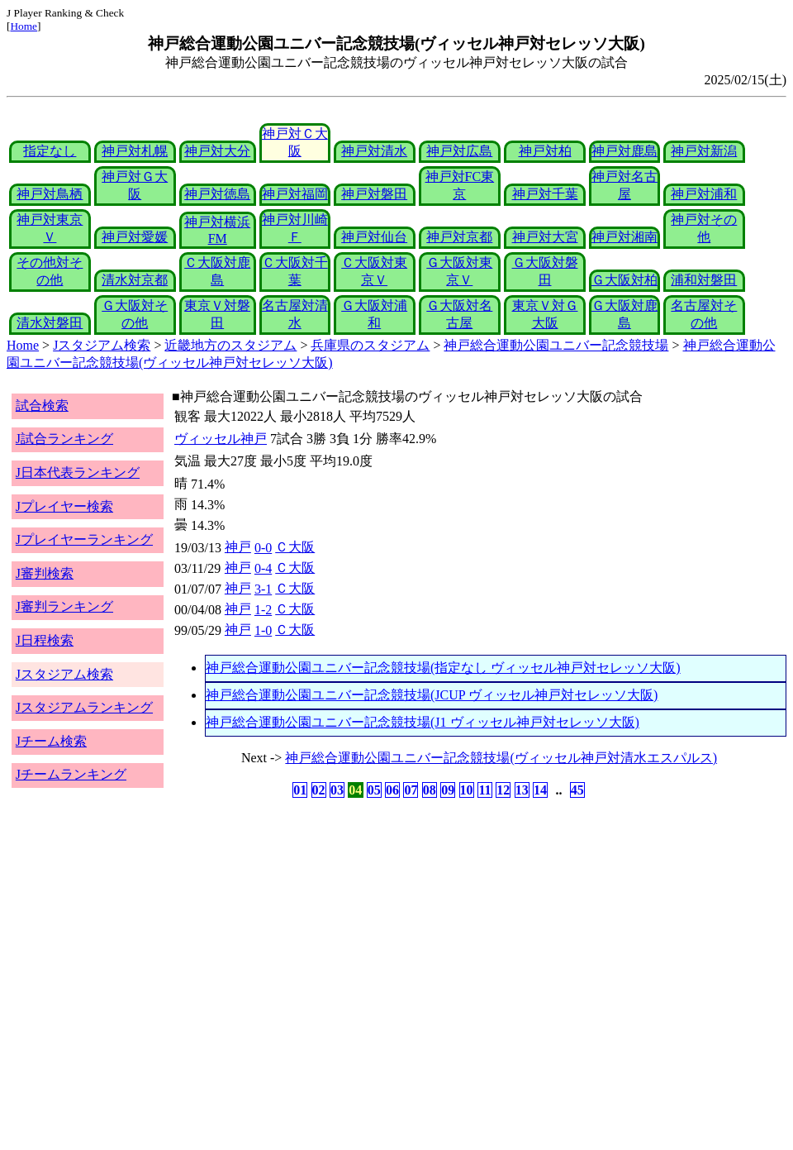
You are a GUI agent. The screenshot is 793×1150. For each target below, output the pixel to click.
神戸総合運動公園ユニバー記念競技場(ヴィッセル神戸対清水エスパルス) (501, 758)
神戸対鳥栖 (50, 194)
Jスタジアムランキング (84, 707)
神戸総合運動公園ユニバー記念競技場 (556, 345)
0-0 (263, 548)
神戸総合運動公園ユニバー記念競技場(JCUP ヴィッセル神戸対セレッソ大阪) (432, 695)
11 (484, 790)
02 (318, 790)
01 (299, 790)
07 (410, 790)
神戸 (238, 547)
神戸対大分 (217, 151)
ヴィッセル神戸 (220, 439)
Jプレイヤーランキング (84, 539)
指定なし (49, 151)
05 (374, 790)
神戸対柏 (545, 151)
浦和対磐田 (704, 280)
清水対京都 (135, 280)
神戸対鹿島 (624, 151)
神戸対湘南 (624, 237)
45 (577, 790)
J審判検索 (45, 573)
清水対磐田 (50, 323)
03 (337, 790)
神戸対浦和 (704, 194)
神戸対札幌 (135, 151)
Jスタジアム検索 (101, 345)
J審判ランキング (64, 606)
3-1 (263, 589)
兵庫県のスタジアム (370, 345)
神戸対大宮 (545, 237)
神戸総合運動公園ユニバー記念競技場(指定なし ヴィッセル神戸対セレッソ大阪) (443, 668)
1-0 (263, 630)
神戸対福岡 (295, 194)
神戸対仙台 (374, 237)
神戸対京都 (459, 237)
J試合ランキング (64, 439)
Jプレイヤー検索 (64, 506)
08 (429, 790)
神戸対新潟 (704, 151)
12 (503, 790)
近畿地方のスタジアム (230, 345)
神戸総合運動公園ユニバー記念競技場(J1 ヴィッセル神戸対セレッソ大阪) (422, 722)
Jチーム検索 (51, 741)
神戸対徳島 (217, 194)
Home (23, 26)
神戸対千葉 (545, 194)
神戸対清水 (374, 151)
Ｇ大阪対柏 (624, 280)
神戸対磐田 (374, 194)
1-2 (263, 610)
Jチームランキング (71, 774)
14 (540, 790)
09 (447, 790)
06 (392, 790)
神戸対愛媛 (135, 237)
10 (466, 790)
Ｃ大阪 (295, 547)
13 (522, 790)
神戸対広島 (459, 151)
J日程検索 (45, 640)
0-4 (263, 568)
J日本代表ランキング (78, 472)
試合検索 (42, 405)
